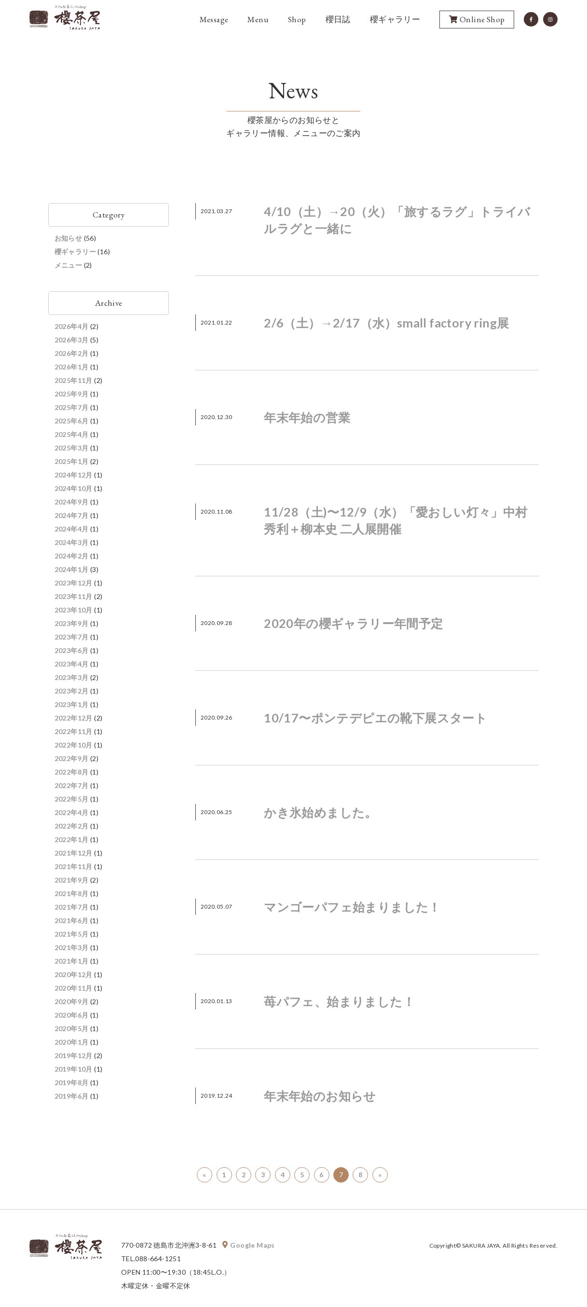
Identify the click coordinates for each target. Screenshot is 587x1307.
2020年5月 (72, 1028)
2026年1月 (72, 367)
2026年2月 (72, 353)
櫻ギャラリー (395, 19)
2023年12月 (74, 583)
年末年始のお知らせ (320, 1096)
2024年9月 (72, 502)
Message (214, 19)
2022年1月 (72, 839)
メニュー (68, 265)
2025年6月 (72, 421)
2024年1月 (72, 569)
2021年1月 (72, 961)
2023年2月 (72, 691)
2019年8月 (72, 1082)
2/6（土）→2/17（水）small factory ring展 (386, 322)
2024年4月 (72, 529)
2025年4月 (72, 434)
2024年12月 (74, 475)
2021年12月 (74, 853)
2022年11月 (74, 731)
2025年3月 (72, 448)
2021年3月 (72, 947)
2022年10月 (74, 745)
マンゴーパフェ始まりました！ (352, 906)
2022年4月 (72, 812)
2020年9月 (72, 1001)
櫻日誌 (338, 19)
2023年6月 (72, 650)
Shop (297, 19)
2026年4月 (72, 326)
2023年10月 (74, 610)
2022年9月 (72, 758)
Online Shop (477, 20)
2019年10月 (74, 1069)
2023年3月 (72, 677)
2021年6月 (72, 920)
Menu (258, 19)
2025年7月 (72, 407)
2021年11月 (74, 866)
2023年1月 (72, 704)
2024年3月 (72, 542)
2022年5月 (72, 799)
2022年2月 (72, 826)
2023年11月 (74, 596)
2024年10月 (74, 488)
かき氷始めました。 (320, 812)
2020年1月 (72, 1042)
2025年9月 (72, 394)
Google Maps (249, 1245)
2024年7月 (72, 515)
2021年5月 (72, 934)
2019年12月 (74, 1055)
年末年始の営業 (307, 417)
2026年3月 (72, 340)
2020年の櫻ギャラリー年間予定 (353, 623)
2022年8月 (72, 772)
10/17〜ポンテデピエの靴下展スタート (375, 717)
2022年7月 (72, 785)
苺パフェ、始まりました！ (339, 1001)
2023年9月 (72, 623)
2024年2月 (72, 556)
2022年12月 (74, 718)
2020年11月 (74, 988)
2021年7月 (72, 907)
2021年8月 (72, 893)
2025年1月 (72, 461)
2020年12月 (74, 974)
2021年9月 (72, 880)
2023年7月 (72, 637)
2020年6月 (72, 1015)
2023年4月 (72, 664)
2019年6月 (72, 1096)
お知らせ (68, 238)
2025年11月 (74, 380)
